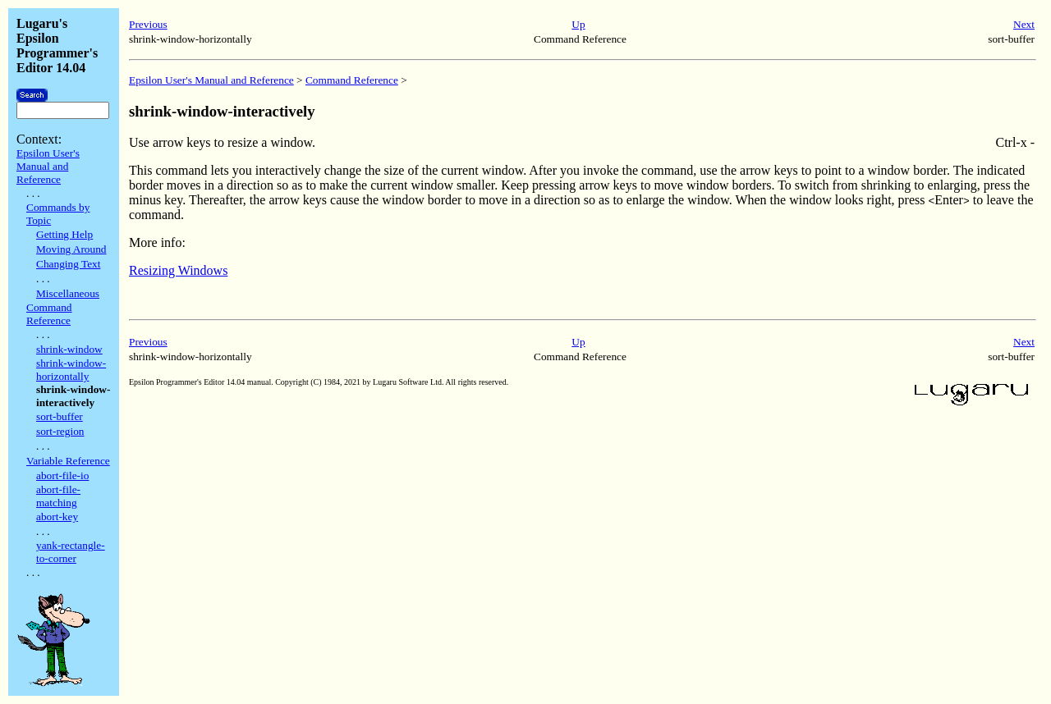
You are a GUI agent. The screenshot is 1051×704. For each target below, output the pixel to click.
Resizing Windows (178, 270)
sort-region (60, 431)
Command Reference (49, 314)
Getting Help (64, 234)
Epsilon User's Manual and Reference (48, 166)
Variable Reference (68, 461)
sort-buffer (59, 416)
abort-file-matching (58, 496)
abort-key (57, 516)
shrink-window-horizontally (71, 369)
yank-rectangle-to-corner (70, 552)
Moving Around (71, 249)
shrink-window (69, 349)
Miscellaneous (67, 293)
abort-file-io (62, 475)
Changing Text (68, 264)
